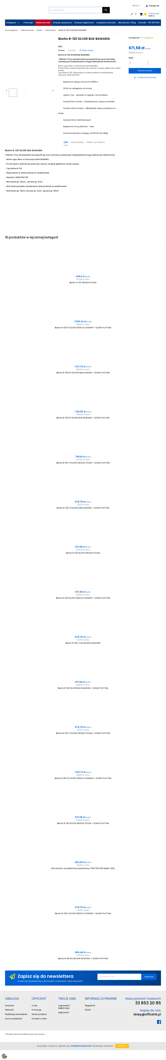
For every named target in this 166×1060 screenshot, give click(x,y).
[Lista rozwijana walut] (136, 5)
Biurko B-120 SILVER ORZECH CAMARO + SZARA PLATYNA (83, 598)
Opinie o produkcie (95, 142)
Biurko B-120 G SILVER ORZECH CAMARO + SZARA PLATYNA (83, 327)
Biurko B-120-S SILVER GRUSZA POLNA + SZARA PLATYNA (83, 733)
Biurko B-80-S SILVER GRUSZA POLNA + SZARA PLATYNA (83, 462)
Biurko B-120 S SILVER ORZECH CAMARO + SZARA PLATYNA (83, 913)
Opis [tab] (66, 142)
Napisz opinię (86, 50)
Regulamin (90, 1005)
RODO (88, 1009)
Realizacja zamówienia (16, 1014)
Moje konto (63, 1012)
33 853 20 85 (148, 1003)
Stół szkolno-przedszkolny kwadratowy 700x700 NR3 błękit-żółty (83, 868)
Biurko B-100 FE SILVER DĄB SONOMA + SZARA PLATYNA (83, 372)
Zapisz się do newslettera (45, 976)
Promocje (36, 1009)
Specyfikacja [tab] (77, 142)
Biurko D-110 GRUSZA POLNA (83, 282)
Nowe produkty (39, 1014)
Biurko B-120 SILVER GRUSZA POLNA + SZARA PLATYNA (83, 823)
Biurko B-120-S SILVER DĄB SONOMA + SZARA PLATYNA (83, 507)
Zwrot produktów (13, 1018)
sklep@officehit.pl (147, 1014)
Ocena (61, 50)
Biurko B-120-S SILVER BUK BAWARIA (83, 643)
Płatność (9, 1009)
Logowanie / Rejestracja (64, 1007)
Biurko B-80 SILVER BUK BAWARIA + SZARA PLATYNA (83, 958)
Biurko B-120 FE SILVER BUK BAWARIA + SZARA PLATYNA (83, 417)
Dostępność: (134, 38)
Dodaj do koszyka (144, 70)
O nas (34, 1005)
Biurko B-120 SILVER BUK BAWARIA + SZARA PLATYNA (83, 688)
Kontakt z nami (39, 1018)
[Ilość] (138, 62)
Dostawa (9, 1005)
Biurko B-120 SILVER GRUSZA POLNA (83, 552)
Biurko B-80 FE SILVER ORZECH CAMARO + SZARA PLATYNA (83, 778)
